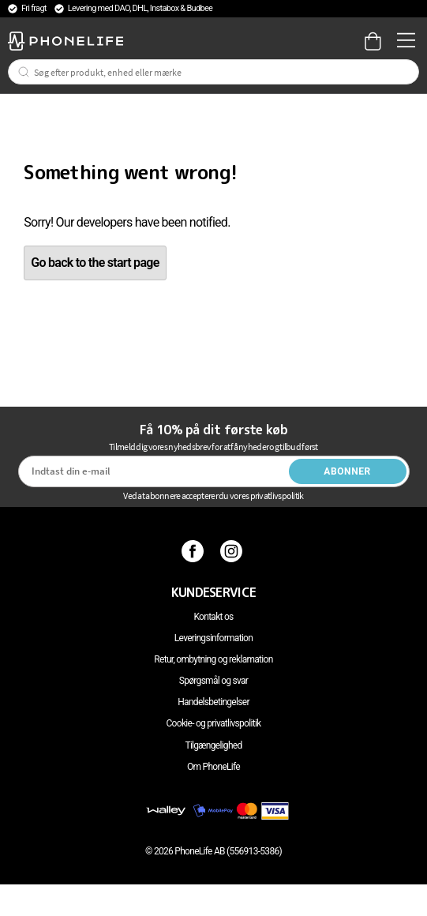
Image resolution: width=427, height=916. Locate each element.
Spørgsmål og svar (213, 680)
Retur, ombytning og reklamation (213, 659)
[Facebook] (195, 551)
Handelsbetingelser (213, 702)
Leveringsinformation (213, 638)
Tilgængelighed (213, 745)
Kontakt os (213, 616)
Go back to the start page (95, 262)
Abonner (347, 471)
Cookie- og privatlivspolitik (214, 723)
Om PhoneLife (213, 766)
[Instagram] (233, 551)
